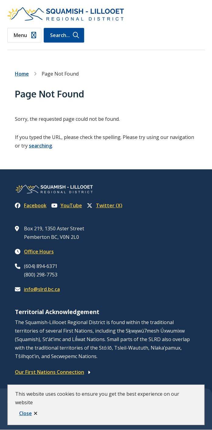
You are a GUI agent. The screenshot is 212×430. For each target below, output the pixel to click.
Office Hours (39, 251)
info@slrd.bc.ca (42, 289)
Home (22, 73)
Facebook (30, 205)
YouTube (66, 205)
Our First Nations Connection (49, 372)
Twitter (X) (104, 205)
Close (25, 413)
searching (40, 145)
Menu (20, 35)
